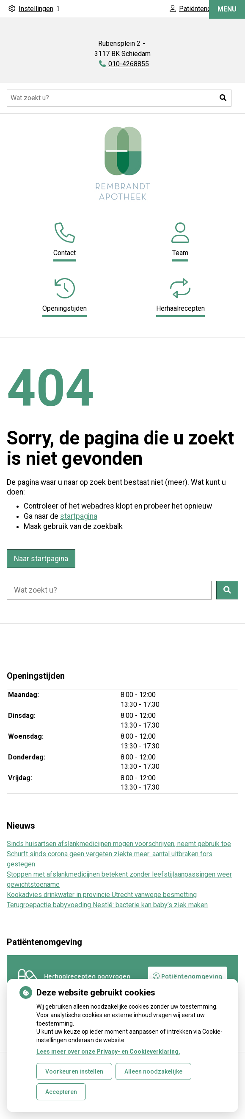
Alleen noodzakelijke (153, 1071)
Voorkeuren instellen (74, 1071)
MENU (227, 26)
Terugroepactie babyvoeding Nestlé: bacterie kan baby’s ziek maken (107, 905)
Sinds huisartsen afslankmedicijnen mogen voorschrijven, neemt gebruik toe (119, 844)
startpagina (78, 516)
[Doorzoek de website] (119, 98)
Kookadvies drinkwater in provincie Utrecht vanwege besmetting (102, 895)
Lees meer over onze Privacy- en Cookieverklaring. (108, 1051)
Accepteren (61, 1091)
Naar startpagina (41, 558)
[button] (223, 98)
